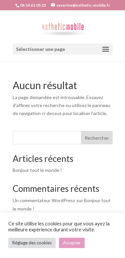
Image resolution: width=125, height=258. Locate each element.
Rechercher (97, 138)
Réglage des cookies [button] (32, 242)
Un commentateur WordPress (44, 200)
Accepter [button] (72, 242)
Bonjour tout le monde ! (37, 170)
